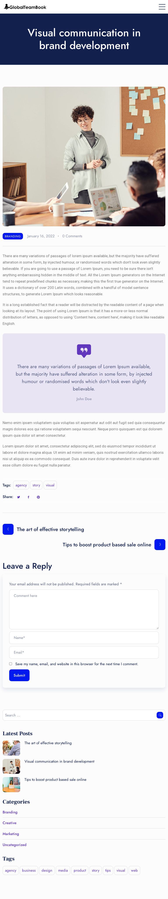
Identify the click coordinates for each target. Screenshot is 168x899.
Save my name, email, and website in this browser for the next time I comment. (76, 664)
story (36, 485)
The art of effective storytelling (48, 743)
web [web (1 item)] (134, 870)
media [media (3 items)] (63, 870)
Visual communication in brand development (59, 761)
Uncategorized (14, 844)
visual (50, 485)
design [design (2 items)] (47, 870)
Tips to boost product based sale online (55, 779)
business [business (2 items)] (29, 870)
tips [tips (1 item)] (108, 870)
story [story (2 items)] (95, 870)
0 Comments (72, 236)
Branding (13, 236)
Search (160, 715)
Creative (9, 822)
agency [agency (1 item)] (10, 870)
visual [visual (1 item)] (121, 870)
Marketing (11, 833)
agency (21, 485)
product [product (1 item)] (80, 870)
